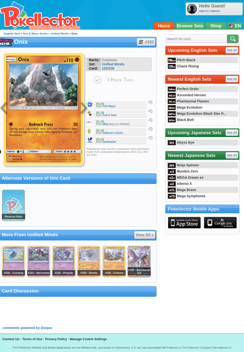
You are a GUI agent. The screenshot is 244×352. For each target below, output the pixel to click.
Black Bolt (181, 120)
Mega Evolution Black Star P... (197, 114)
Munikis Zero (183, 171)
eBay (105, 124)
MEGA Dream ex (186, 177)
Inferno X (180, 184)
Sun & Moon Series (35, 33)
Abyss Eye (181, 142)
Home (164, 25)
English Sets (12, 33)
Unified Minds (60, 33)
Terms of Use (32, 339)
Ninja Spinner (183, 165)
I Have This (120, 80)
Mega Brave (182, 190)
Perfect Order (183, 89)
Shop (216, 25)
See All (232, 50)
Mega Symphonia (186, 196)
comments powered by (27, 328)
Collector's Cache (112, 133)
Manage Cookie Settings (88, 339)
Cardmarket (109, 141)
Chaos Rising (183, 66)
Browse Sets (190, 25)
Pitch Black (181, 60)
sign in (203, 10)
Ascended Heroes (187, 95)
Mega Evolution (185, 107)
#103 (146, 42)
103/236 (108, 68)
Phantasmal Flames (188, 101)
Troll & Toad (109, 115)
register (215, 10)
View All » (145, 235)
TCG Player (109, 106)
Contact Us (10, 339)
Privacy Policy (56, 339)
